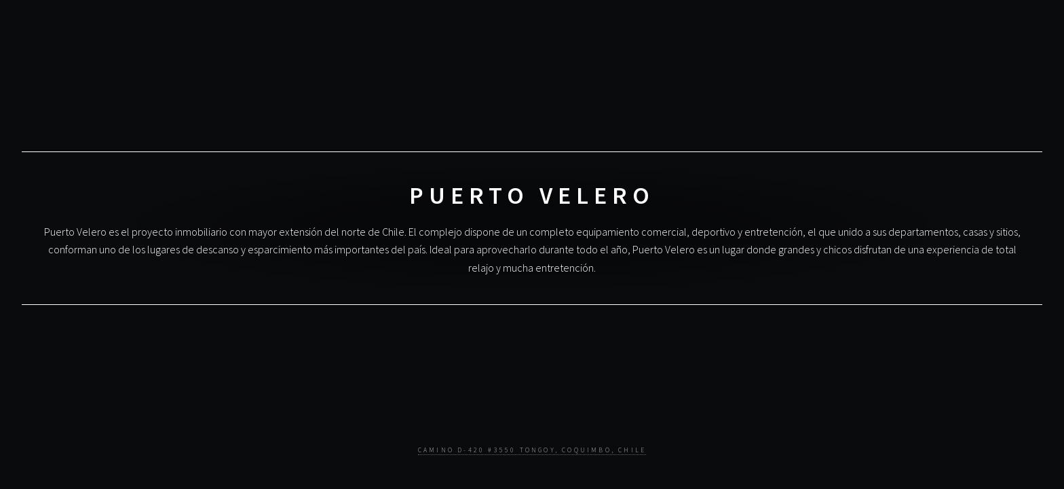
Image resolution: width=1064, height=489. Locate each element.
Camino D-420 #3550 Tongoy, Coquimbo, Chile (532, 450)
